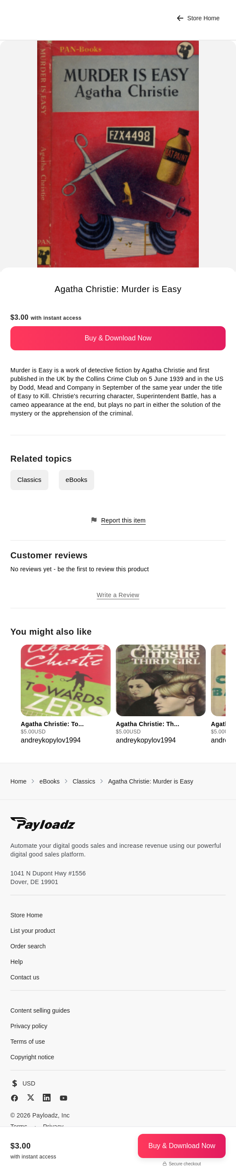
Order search (28, 946)
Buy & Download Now (118, 338)
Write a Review (118, 595)
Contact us (24, 977)
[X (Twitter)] (30, 1097)
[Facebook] (14, 1098)
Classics (29, 479)
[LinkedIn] (47, 1098)
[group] (66, 695)
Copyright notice (32, 1057)
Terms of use (27, 1041)
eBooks (76, 479)
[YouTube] (63, 1098)
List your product (32, 930)
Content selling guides (40, 1010)
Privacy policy (29, 1026)
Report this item (118, 520)
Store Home (198, 18)
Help (16, 961)
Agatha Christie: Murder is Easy (150, 781)
